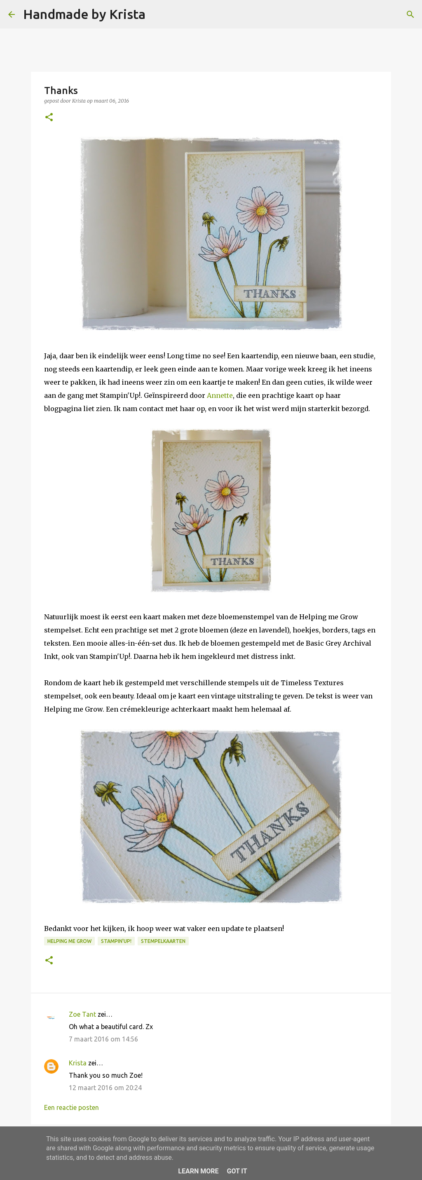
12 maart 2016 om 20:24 (105, 1087)
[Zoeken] (157, 14)
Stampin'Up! (116, 941)
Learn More (198, 1171)
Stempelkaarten (163, 941)
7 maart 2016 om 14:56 (103, 1039)
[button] (49, 117)
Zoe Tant (82, 1014)
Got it (237, 1171)
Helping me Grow (69, 941)
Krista (78, 1063)
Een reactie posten (71, 1107)
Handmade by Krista (84, 14)
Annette (220, 395)
